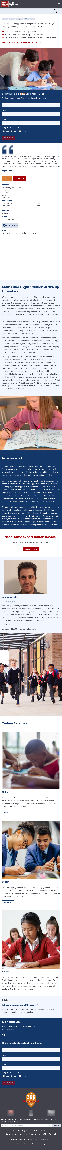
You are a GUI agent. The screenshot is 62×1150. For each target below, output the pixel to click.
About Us (29, 1131)
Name (5, 102)
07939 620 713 (20, 179)
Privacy (34, 1144)
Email (4, 111)
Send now (8, 138)
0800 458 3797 (35, 1134)
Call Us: (7, 179)
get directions (12, 225)
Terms (19, 1144)
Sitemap (42, 1144)
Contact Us (17, 1131)
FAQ (23, 1131)
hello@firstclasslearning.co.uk (16, 1134)
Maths (7, 131)
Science (24, 131)
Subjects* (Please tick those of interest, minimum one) (21, 128)
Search (56, 1125)
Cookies (26, 1144)
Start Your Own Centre (41, 1131)
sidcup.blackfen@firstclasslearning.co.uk (19, 233)
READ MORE (8, 813)
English (15, 131)
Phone (5, 119)
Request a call (31, 549)
